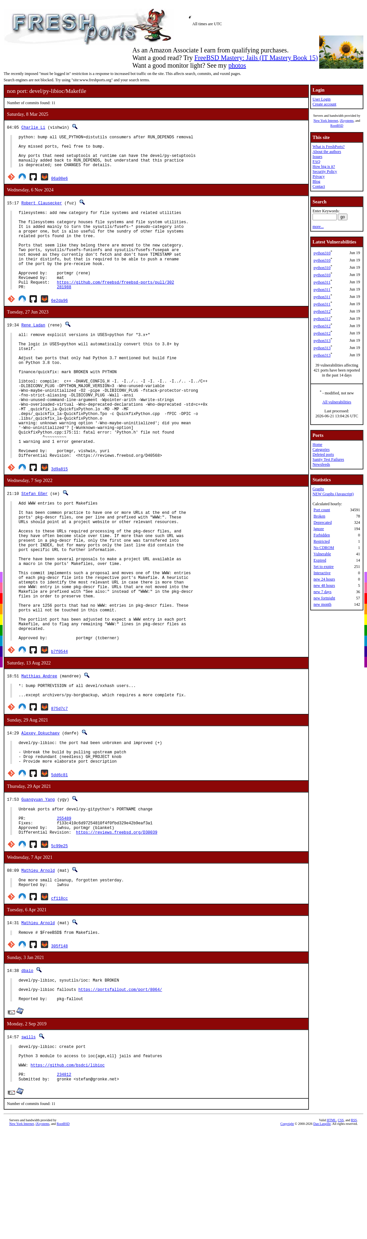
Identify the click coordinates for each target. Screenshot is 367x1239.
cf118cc (59, 995)
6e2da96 (59, 324)
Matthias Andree (39, 756)
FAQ (316, 161)
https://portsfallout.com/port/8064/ (120, 1090)
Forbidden (322, 535)
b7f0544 (59, 732)
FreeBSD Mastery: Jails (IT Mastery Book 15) (256, 57)
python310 (322, 253)
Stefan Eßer (34, 544)
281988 (64, 310)
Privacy (319, 176)
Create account (324, 104)
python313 (322, 340)
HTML (331, 1230)
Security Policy (325, 171)
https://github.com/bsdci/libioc (68, 1172)
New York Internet (326, 120)
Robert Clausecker (41, 210)
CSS (341, 1230)
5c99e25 (59, 940)
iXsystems (347, 120)
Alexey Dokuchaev (40, 816)
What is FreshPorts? (329, 146)
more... (318, 226)
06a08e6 (59, 185)
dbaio (27, 1068)
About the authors (327, 151)
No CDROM (324, 547)
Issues (317, 156)
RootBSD (336, 125)
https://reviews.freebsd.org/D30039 (116, 926)
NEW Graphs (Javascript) (333, 494)
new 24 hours (324, 579)
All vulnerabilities (336, 402)
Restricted (322, 541)
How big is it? (324, 166)
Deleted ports (323, 454)
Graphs (318, 489)
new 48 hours (324, 585)
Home (317, 444)
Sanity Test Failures (328, 459)
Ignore (319, 528)
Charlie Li (33, 127)
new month (322, 604)
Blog (316, 181)
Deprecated (323, 522)
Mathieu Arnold (38, 965)
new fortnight (324, 598)
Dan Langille (321, 1234)
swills (28, 1139)
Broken (319, 516)
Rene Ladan (33, 349)
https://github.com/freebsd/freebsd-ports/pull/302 (115, 305)
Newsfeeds (321, 464)
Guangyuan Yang (38, 888)
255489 (64, 910)
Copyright (287, 1234)
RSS (354, 1230)
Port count (322, 510)
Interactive (322, 573)
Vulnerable (322, 554)
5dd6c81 (59, 863)
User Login (321, 99)
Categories (321, 449)
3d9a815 (59, 519)
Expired (320, 560)
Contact (319, 186)
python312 (322, 311)
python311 (322, 282)
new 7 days (322, 591)
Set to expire (324, 566)
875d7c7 (59, 792)
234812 (64, 1184)
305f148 (59, 1043)
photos (237, 65)
